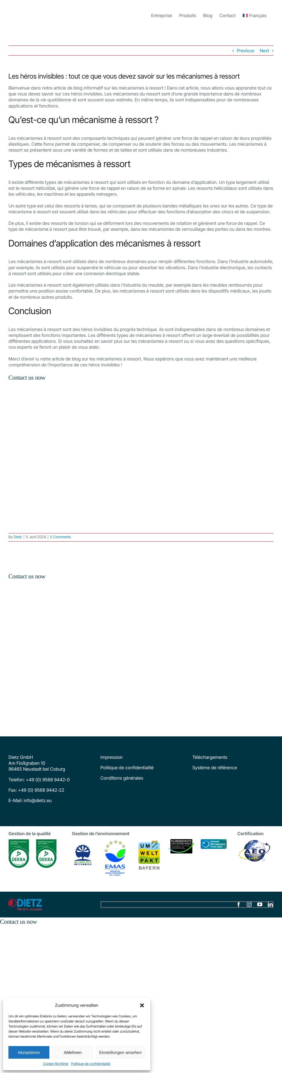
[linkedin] (270, 904)
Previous (245, 50)
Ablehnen (72, 1052)
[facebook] (238, 904)
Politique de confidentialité (90, 1063)
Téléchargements (209, 757)
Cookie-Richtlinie (55, 1063)
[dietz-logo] (25, 901)
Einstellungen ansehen (120, 1052)
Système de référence (214, 767)
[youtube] (259, 904)
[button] (142, 1005)
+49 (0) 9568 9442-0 (48, 779)
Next (264, 50)
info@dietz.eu (37, 800)
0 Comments (60, 537)
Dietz (17, 537)
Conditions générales (121, 778)
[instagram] (249, 904)
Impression (111, 757)
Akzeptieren (29, 1052)
